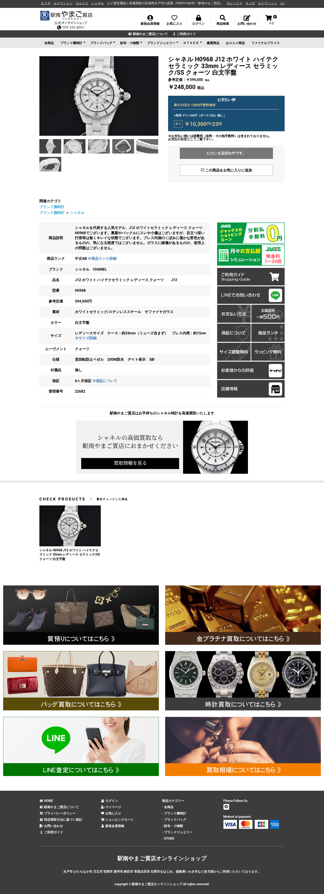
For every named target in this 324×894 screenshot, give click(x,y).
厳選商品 (213, 43)
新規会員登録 (112, 826)
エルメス (85, 3)
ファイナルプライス (265, 43)
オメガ (48, 3)
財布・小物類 (131, 43)
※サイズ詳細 (86, 338)
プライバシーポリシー (57, 813)
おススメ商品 (235, 43)
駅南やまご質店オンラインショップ (162, 858)
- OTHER (168, 838)
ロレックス (237, 3)
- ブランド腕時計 (174, 813)
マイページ (111, 807)
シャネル (100, 3)
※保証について (104, 381)
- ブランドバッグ (174, 819)
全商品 (49, 43)
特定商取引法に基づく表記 (60, 819)
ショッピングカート (117, 819)
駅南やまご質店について (148, 34)
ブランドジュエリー (162, 43)
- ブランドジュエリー (177, 832)
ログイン (109, 801)
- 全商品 (167, 807)
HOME (46, 801)
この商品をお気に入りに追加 (226, 170)
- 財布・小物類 (172, 826)
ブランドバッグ (102, 43)
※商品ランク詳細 (102, 258)
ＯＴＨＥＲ (192, 43)
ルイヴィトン (65, 3)
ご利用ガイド (184, 34)
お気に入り (111, 813)
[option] (98, 96)
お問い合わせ (51, 826)
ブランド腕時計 (73, 43)
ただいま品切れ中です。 (226, 153)
